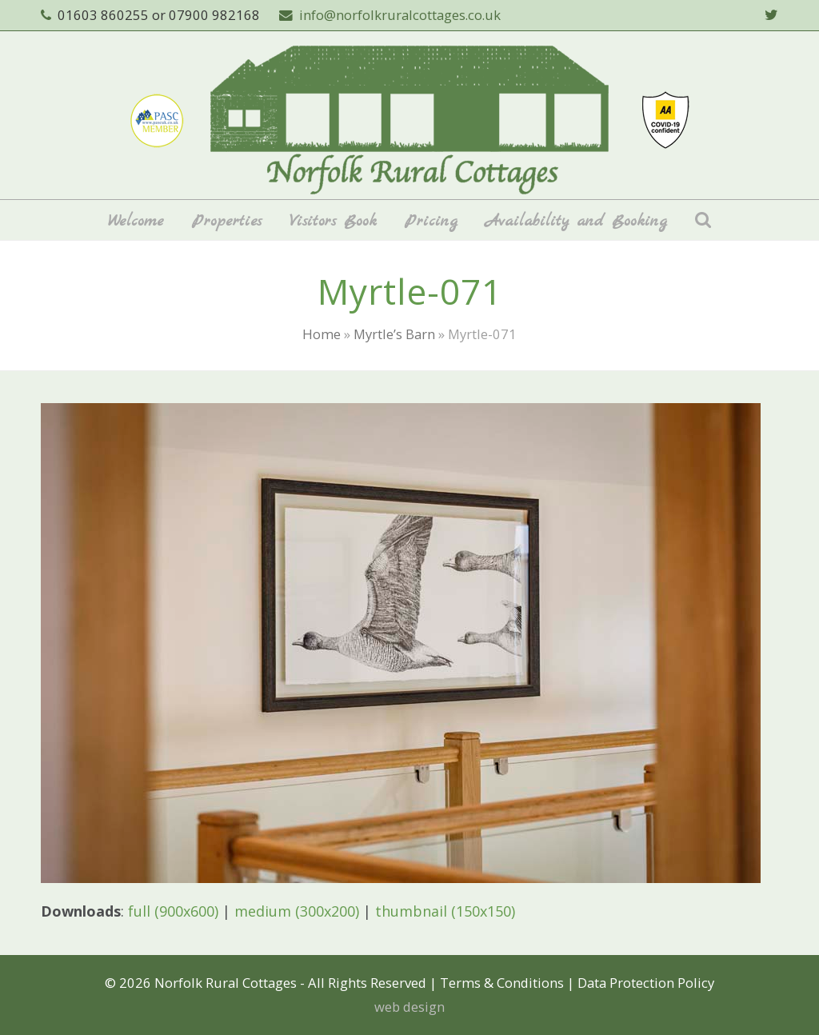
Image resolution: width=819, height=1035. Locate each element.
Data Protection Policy (645, 982)
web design (409, 1006)
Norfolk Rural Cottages (225, 982)
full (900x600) (173, 911)
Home (321, 334)
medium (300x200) (296, 911)
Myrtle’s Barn (394, 334)
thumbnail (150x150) (445, 911)
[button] (703, 220)
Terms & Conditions (502, 982)
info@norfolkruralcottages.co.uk (400, 15)
